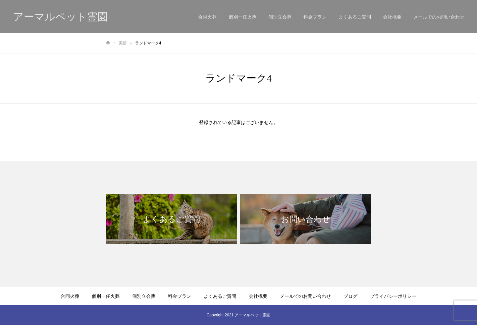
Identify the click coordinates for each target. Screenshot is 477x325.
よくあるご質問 (355, 17)
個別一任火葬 (242, 17)
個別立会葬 (280, 17)
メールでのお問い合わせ (438, 17)
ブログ (350, 296)
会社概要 (392, 17)
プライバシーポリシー (393, 296)
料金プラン (315, 17)
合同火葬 (207, 17)
